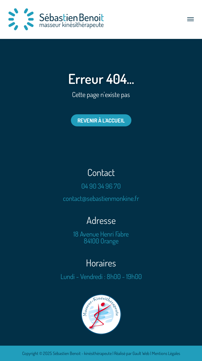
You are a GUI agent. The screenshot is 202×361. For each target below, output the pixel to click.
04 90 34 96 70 (101, 185)
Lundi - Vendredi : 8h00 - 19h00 (101, 276)
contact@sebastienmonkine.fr (101, 198)
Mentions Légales (166, 353)
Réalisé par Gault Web (131, 353)
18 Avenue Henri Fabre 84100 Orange (101, 237)
